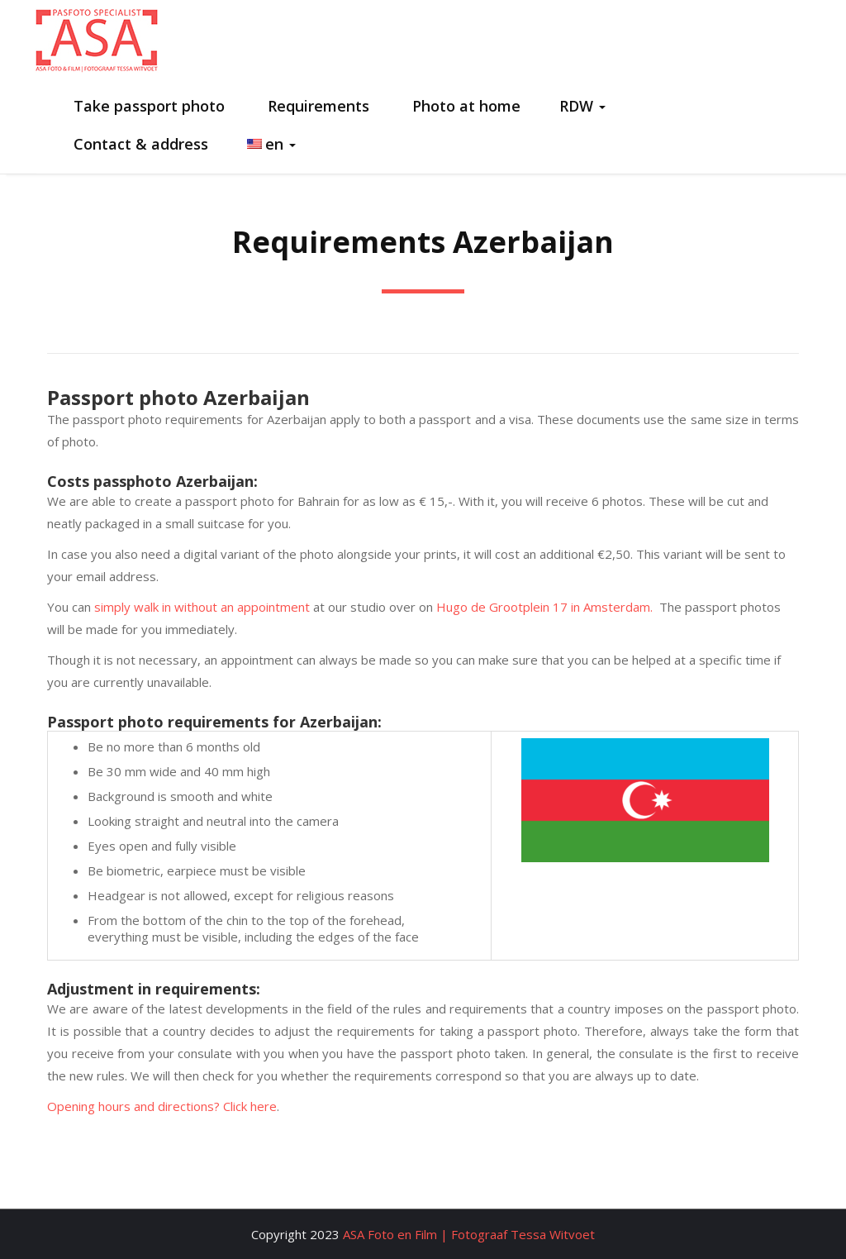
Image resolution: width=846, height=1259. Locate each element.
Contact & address (138, 144)
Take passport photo (147, 106)
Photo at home (464, 106)
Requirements (316, 106)
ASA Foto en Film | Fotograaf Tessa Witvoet (469, 1234)
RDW (582, 106)
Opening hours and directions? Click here (162, 1106)
